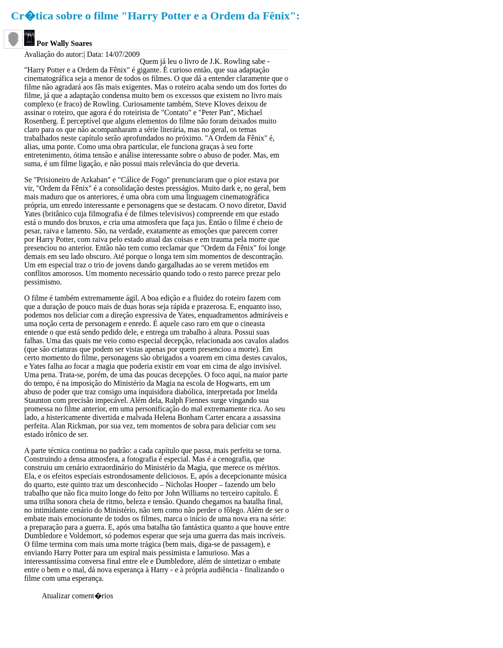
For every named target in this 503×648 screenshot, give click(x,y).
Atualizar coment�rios (77, 596)
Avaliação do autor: (53, 54)
